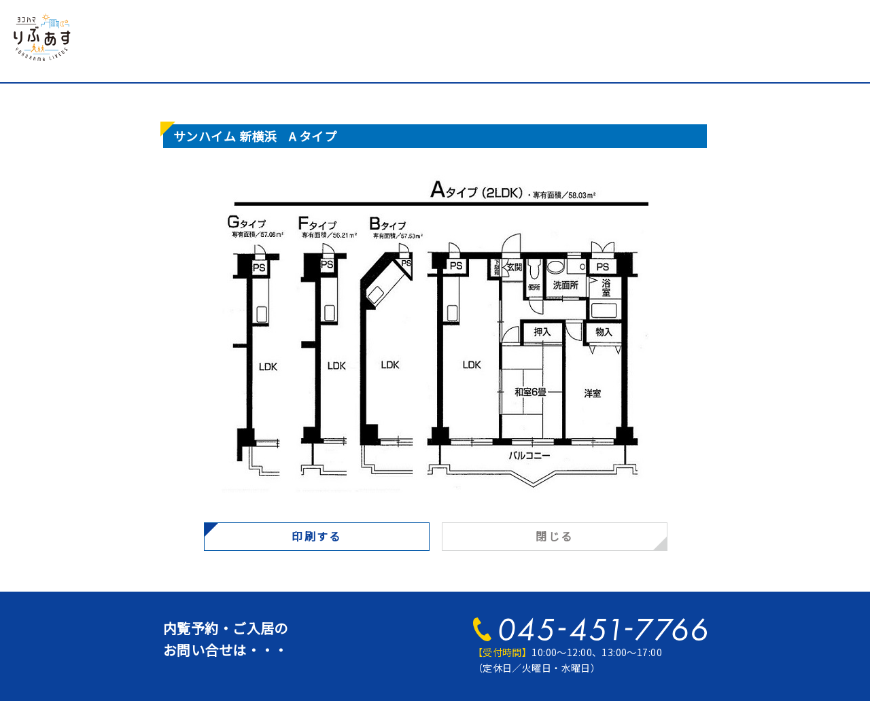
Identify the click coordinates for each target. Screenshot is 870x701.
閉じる (554, 536)
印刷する (317, 536)
